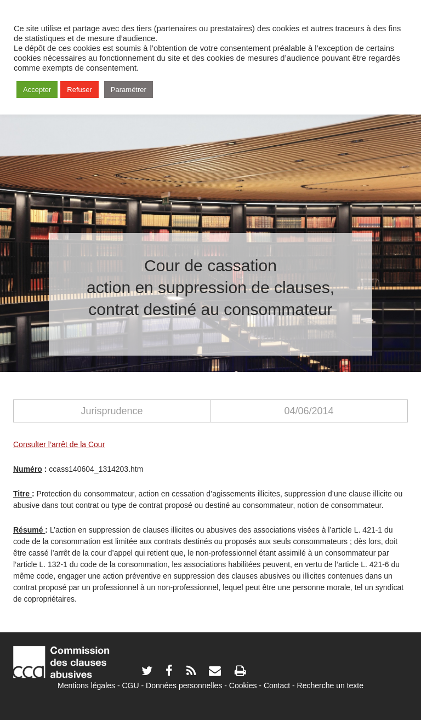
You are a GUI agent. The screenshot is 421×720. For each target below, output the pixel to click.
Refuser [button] (79, 89)
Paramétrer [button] (128, 89)
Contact (277, 685)
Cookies (243, 685)
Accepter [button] (37, 89)
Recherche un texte (330, 685)
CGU (130, 685)
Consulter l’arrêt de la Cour (59, 444)
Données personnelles (184, 685)
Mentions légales (86, 685)
